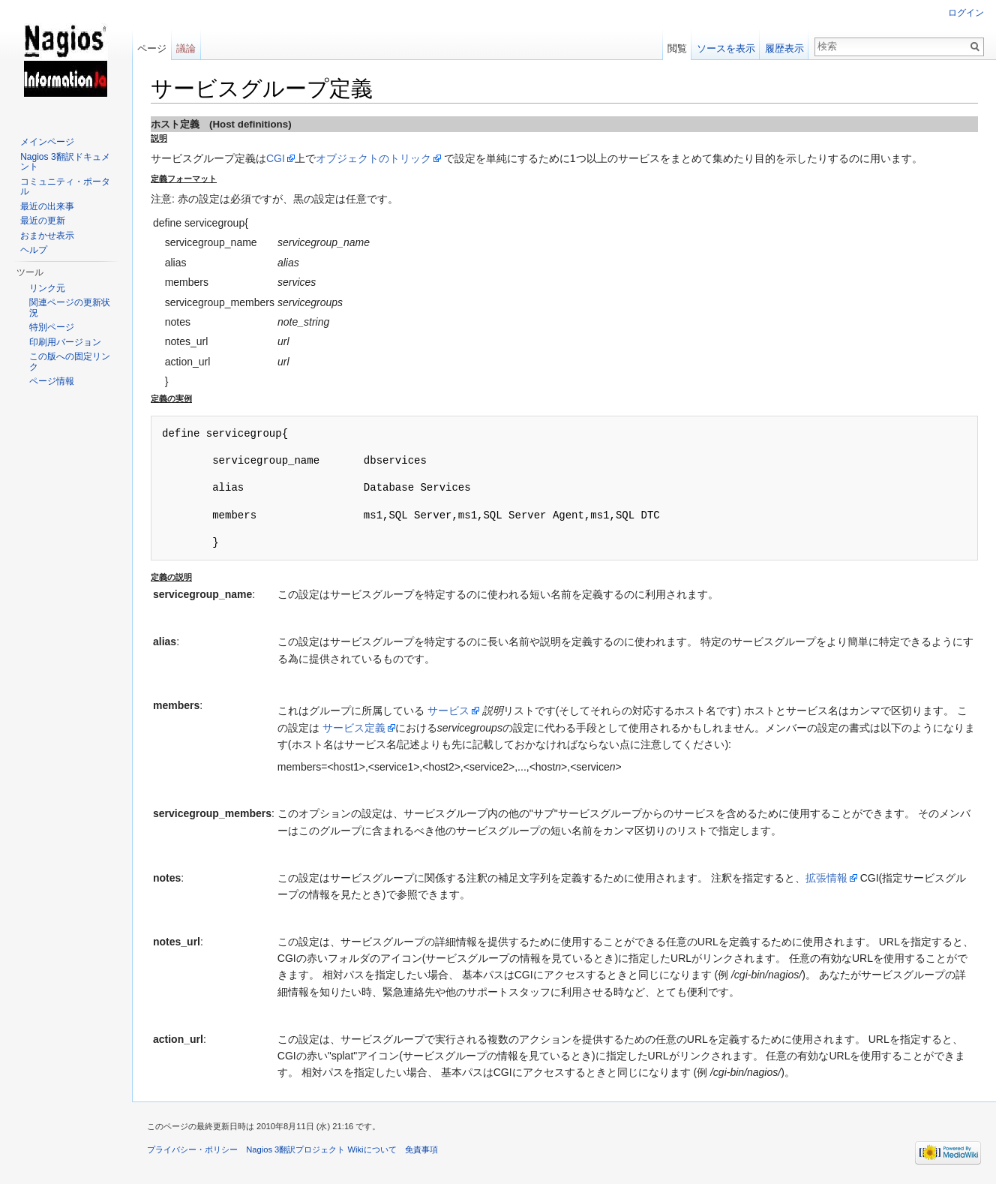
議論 (186, 48)
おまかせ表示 (47, 235)
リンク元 (47, 288)
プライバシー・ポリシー (192, 1149)
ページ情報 (51, 381)
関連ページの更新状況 (69, 307)
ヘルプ (33, 250)
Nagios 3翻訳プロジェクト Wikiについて (321, 1149)
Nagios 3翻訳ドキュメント (65, 162)
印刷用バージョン (65, 342)
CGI (275, 158)
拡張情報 (827, 878)
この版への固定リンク (69, 361)
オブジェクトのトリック (373, 158)
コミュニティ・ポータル (65, 186)
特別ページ (51, 327)
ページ (151, 48)
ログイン (966, 13)
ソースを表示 (726, 48)
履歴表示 (784, 48)
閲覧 (677, 48)
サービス (449, 711)
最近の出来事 (47, 206)
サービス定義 (354, 728)
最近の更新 (42, 220)
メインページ (47, 142)
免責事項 (421, 1149)
